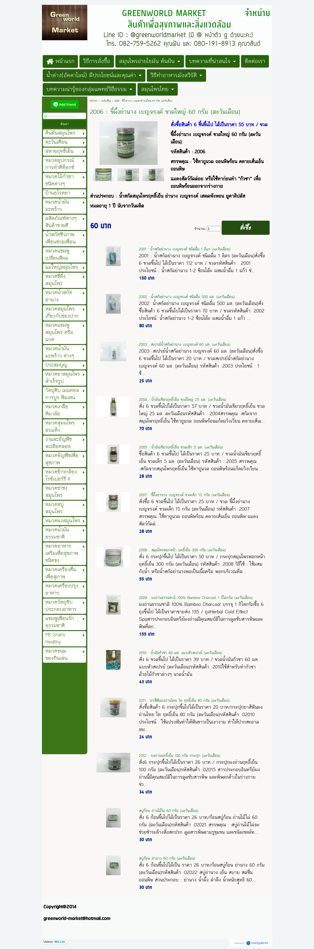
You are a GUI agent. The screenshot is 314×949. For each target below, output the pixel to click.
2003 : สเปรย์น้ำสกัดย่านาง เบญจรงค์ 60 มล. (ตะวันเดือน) (184, 344)
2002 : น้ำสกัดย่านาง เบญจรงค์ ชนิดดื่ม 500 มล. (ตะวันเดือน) (187, 297)
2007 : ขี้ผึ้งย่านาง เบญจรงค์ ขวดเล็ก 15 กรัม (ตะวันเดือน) (184, 495)
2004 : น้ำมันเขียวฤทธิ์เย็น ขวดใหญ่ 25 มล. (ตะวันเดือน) (182, 400)
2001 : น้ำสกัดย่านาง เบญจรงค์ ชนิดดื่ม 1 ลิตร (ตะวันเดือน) (184, 249)
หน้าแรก (94, 101)
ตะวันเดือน (106, 101)
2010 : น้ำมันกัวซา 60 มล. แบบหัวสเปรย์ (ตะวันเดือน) (180, 653)
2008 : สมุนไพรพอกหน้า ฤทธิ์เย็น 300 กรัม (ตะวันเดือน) (182, 550)
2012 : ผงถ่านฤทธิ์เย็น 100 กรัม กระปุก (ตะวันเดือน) (179, 756)
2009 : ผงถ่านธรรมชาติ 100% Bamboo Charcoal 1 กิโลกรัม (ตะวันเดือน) (196, 598)
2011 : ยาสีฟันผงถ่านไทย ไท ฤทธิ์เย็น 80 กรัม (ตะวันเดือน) (184, 700)
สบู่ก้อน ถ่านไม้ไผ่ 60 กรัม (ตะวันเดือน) (168, 811)
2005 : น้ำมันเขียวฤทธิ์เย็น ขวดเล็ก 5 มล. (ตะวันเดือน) (181, 447)
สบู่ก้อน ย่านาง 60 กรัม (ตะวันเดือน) (167, 858)
